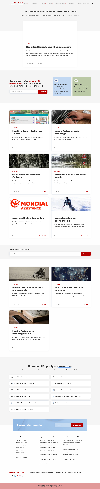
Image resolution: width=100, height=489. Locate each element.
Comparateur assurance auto (47, 440)
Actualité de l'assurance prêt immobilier (24, 403)
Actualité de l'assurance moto (21, 396)
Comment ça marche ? (22, 442)
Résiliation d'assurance (69, 459)
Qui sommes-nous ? (21, 440)
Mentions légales (35, 472)
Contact (18, 455)
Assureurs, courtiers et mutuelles (51, 15)
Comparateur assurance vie (47, 457)
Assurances (19, 450)
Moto (50, 3)
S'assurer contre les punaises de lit (72, 440)
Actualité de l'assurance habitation (22, 383)
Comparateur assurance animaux (48, 454)
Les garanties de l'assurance (70, 454)
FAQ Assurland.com (21, 457)
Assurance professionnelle (70, 457)
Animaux (71, 3)
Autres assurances (83, 3)
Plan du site (77, 472)
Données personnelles (47, 472)
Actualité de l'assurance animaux (22, 409)
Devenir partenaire (21, 445)
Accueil (23, 15)
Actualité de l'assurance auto (20, 377)
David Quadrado (42, 64)
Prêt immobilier (60, 3)
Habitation (34, 3)
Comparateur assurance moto (47, 447)
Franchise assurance (68, 452)
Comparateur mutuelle (46, 445)
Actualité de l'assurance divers (63, 390)
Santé (43, 3)
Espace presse (20, 452)
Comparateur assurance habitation (49, 442)
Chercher (86, 254)
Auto (25, 3)
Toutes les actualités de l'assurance (64, 403)
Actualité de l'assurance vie (62, 383)
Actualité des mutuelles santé (21, 390)
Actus (63, 15)
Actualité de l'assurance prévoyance (64, 377)
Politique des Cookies (60, 472)
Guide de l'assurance (33, 15)
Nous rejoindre (20, 447)
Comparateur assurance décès (48, 459)
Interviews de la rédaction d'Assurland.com (67, 396)
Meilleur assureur (67, 447)
